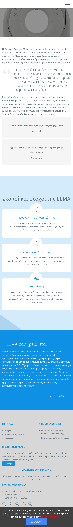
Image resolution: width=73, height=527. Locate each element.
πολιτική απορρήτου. (51, 516)
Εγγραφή (8, 463)
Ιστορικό (8, 430)
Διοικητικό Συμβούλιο (14, 434)
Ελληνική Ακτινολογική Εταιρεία (55, 438)
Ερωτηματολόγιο (57, 396)
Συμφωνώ (36, 521)
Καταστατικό (10, 438)
